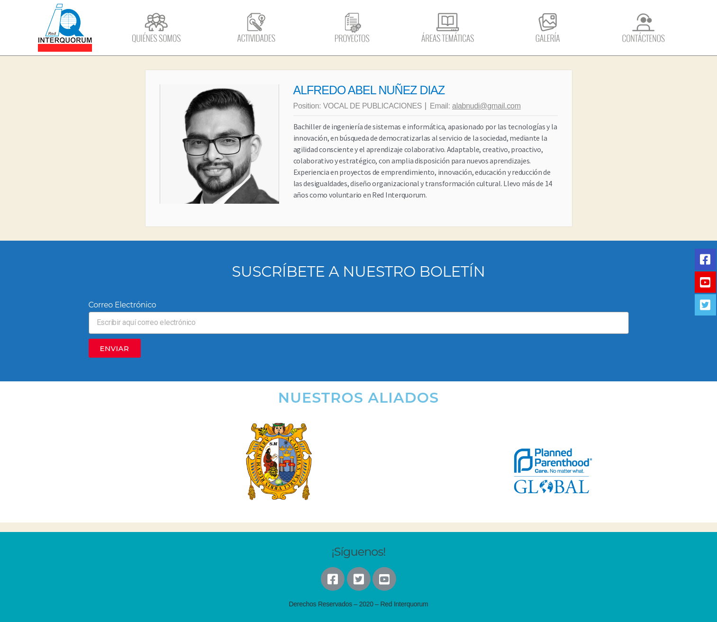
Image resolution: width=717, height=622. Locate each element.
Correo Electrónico (122, 304)
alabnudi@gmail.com (486, 106)
